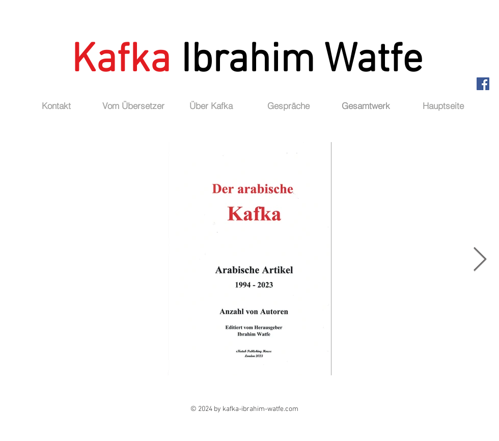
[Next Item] (479, 260)
